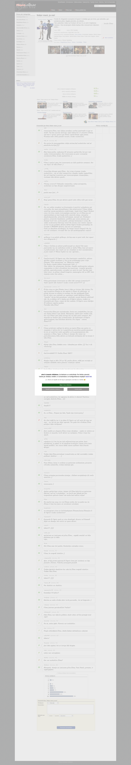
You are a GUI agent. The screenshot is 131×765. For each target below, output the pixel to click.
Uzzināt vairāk (78, 389)
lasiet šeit (89, 376)
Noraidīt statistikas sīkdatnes (53, 389)
